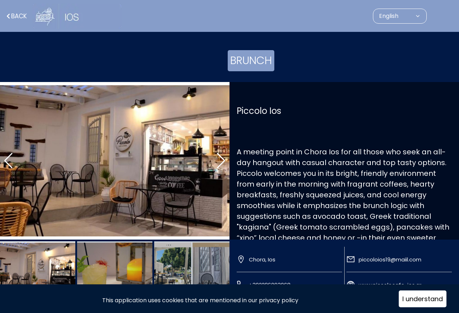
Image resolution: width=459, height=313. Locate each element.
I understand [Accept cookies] (422, 298)
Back (16, 16)
